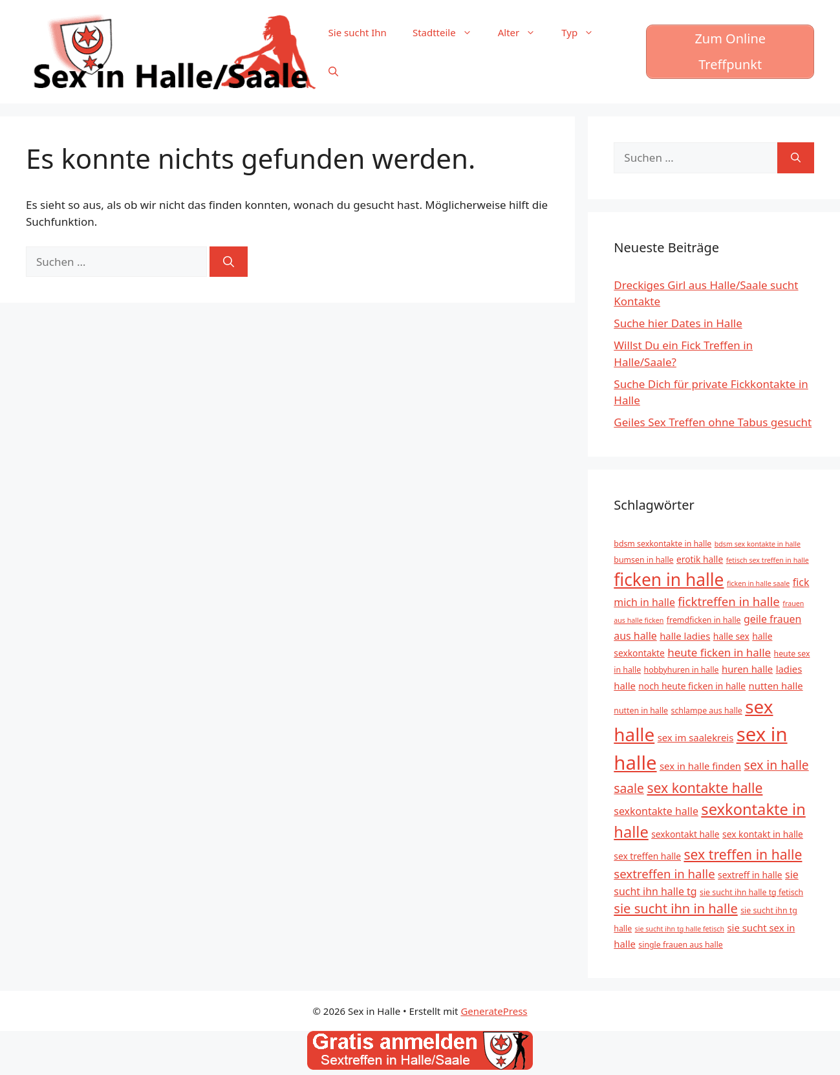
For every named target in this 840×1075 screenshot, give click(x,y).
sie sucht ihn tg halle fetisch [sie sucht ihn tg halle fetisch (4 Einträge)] (679, 928)
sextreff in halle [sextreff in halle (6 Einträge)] (750, 875)
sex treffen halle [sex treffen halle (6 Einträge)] (647, 856)
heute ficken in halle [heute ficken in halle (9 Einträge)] (719, 652)
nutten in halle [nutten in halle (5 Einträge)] (641, 710)
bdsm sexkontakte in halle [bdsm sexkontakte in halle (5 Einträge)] (662, 543)
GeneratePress (493, 1010)
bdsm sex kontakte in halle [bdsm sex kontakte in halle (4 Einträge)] (758, 543)
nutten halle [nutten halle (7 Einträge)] (776, 685)
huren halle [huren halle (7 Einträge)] (747, 668)
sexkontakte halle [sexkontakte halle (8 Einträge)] (656, 811)
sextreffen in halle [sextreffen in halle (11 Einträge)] (664, 873)
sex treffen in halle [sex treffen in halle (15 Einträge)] (743, 854)
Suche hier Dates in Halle (678, 323)
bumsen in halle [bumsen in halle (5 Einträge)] (643, 559)
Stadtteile (449, 32)
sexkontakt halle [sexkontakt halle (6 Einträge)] (685, 834)
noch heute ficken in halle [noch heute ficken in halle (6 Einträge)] (692, 686)
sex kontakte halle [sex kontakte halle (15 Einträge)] (704, 787)
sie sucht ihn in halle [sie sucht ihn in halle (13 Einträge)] (675, 908)
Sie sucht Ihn (357, 32)
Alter (523, 32)
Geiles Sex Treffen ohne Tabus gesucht (713, 422)
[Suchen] (229, 261)
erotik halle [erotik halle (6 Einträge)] (699, 559)
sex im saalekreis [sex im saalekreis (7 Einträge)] (696, 737)
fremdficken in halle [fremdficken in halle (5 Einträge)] (704, 619)
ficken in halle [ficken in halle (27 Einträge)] (669, 579)
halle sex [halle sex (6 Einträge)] (731, 636)
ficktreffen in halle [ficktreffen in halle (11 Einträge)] (729, 601)
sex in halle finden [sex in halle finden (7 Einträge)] (700, 765)
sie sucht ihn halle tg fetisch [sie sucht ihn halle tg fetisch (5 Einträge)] (751, 892)
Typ (584, 32)
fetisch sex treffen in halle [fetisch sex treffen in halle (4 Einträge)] (767, 560)
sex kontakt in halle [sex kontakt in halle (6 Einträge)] (762, 834)
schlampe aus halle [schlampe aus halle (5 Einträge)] (706, 710)
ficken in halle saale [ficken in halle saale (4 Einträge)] (758, 583)
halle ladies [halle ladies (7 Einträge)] (685, 635)
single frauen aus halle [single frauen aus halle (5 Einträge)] (680, 944)
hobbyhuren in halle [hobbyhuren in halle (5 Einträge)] (681, 669)
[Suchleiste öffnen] (333, 71)
